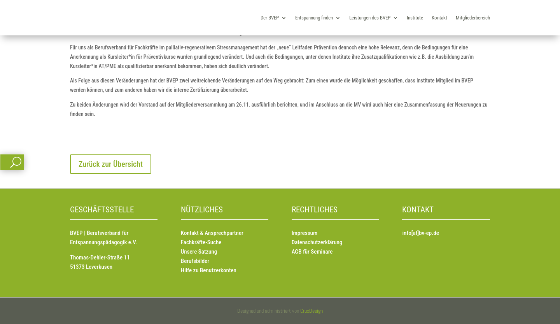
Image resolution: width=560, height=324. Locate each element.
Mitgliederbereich (473, 18)
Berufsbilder (195, 260)
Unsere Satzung (199, 251)
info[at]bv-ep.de (420, 232)
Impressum (304, 232)
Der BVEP (270, 18)
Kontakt (439, 18)
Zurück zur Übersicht (111, 164)
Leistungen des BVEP (369, 18)
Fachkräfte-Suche (201, 242)
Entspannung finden (314, 18)
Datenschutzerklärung (317, 242)
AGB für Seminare (312, 251)
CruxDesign (311, 310)
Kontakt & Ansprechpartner (212, 232)
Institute (415, 18)
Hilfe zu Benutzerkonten (208, 270)
